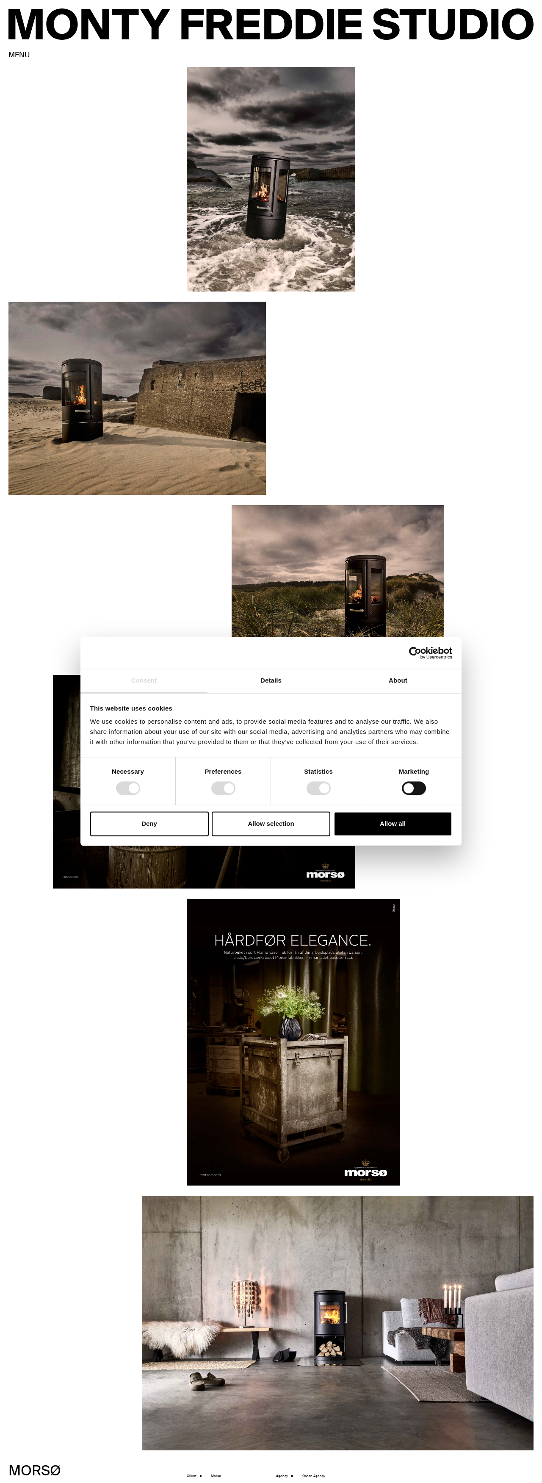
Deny (149, 823)
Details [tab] (271, 680)
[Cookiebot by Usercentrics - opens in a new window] (415, 653)
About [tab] (398, 680)
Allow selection (271, 823)
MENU (19, 55)
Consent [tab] (144, 680)
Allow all (393, 823)
